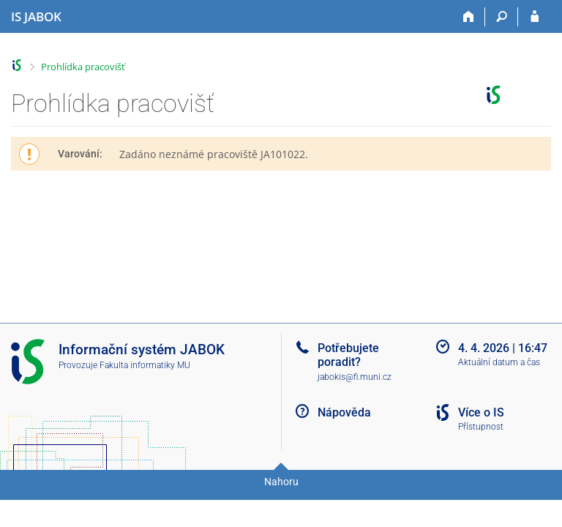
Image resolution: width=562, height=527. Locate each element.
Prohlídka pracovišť (83, 66)
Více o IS (481, 412)
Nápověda (344, 412)
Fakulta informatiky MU (145, 365)
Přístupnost (480, 427)
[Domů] (468, 16)
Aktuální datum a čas (499, 362)
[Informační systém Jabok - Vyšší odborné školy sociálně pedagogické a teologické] (36, 16)
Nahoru (281, 481)
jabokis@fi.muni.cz (354, 377)
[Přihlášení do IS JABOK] (534, 16)
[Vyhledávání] (501, 16)
